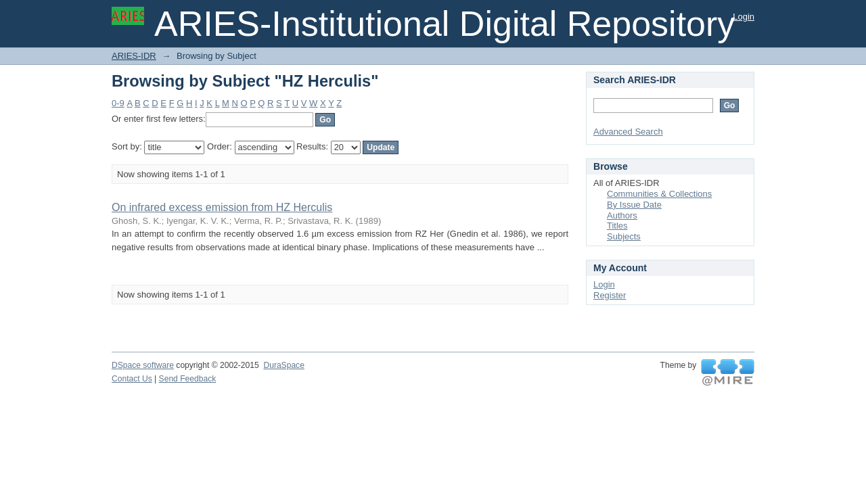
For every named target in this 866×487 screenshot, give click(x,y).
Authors (622, 215)
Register (609, 295)
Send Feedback (187, 379)
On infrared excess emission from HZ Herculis (222, 207)
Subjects (624, 236)
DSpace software (143, 365)
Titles (617, 226)
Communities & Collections (659, 194)
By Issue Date (634, 205)
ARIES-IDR (134, 56)
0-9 (118, 103)
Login (743, 16)
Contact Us (132, 379)
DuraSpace (283, 365)
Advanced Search (628, 131)
